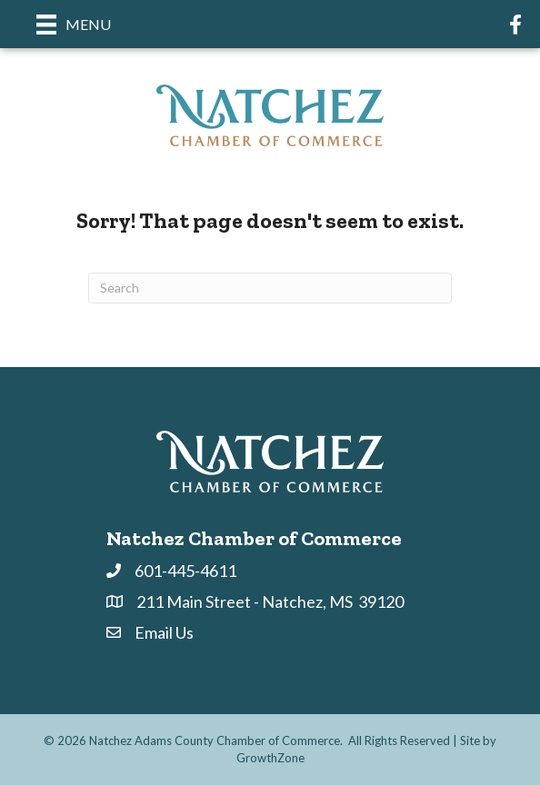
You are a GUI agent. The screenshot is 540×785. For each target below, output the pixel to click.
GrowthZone (270, 757)
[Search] (270, 288)
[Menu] (73, 24)
